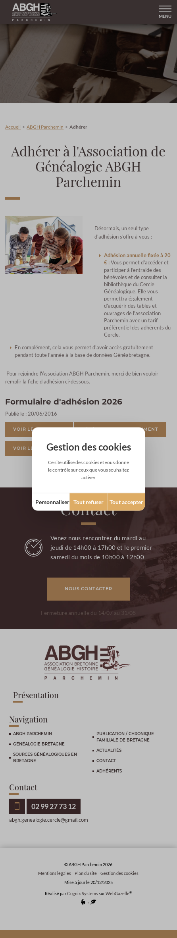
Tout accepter (126, 502)
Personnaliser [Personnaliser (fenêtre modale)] (52, 502)
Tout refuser (88, 502)
